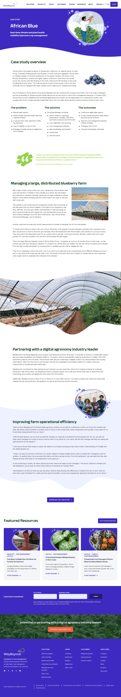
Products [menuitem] (41, 4)
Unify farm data (46, 657)
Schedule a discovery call (60, 629)
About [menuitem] (90, 4)
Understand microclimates (50, 664)
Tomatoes (68, 653)
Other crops (69, 667)
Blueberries (68, 657)
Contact (103, 660)
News (102, 664)
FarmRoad (104, 657)
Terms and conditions (53, 685)
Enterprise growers (87, 653)
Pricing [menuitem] (72, 4)
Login (114, 4)
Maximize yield (46, 677)
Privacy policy (40, 685)
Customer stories (86, 660)
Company (104, 653)
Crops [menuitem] (51, 4)
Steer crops (45, 673)
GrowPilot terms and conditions (93, 685)
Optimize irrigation (47, 653)
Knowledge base (40, 688)
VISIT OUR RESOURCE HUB (108, 521)
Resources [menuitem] (81, 4)
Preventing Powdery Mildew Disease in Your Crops (60, 559)
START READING (12, 575)
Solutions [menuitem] (30, 4)
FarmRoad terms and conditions (72, 685)
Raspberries (69, 664)
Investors (103, 667)
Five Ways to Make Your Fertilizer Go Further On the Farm (21, 560)
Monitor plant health (48, 660)
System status (110, 685)
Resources (104, 671)
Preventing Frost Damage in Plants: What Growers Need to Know (98, 560)
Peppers (67, 660)
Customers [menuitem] (61, 4)
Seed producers (86, 657)
